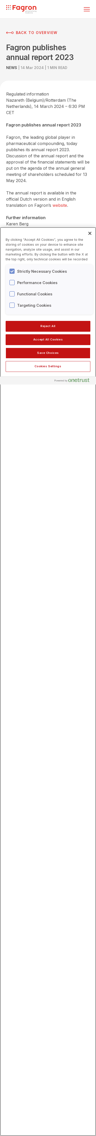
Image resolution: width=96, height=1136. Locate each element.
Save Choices (48, 353)
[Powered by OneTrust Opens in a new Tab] (74, 381)
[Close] (89, 233)
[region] (48, 681)
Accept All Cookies (48, 339)
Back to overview (31, 33)
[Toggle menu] (87, 9)
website (59, 205)
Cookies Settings (48, 366)
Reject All (48, 326)
